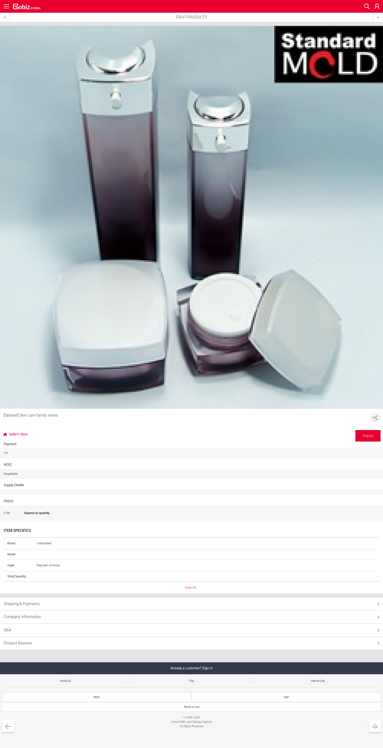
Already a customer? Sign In (191, 668)
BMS (97, 697)
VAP (286, 697)
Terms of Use (192, 707)
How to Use (318, 681)
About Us (65, 681)
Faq (191, 681)
